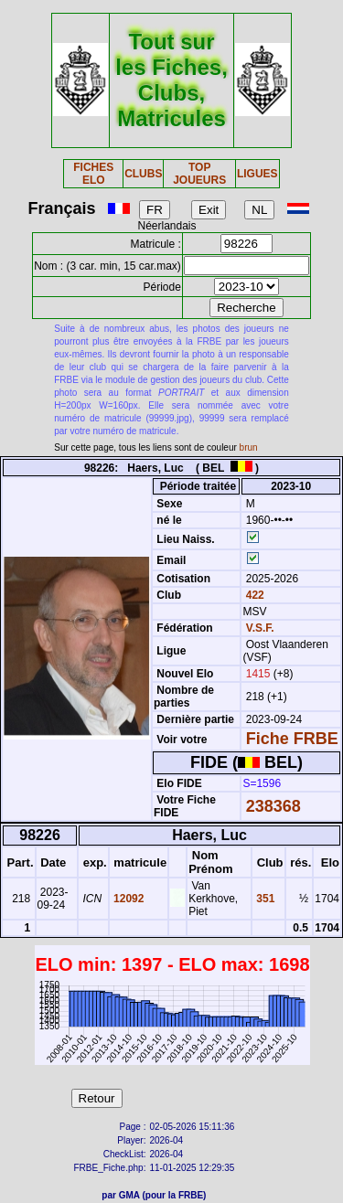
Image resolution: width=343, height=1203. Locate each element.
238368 (273, 806)
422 (252, 595)
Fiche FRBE (292, 738)
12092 (128, 898)
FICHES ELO (93, 173)
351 (263, 898)
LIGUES (257, 173)
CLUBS (143, 173)
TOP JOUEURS (199, 173)
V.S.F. (260, 628)
